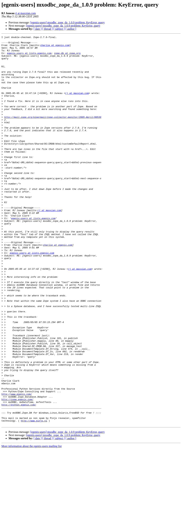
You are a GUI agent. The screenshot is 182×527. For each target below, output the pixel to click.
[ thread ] (47, 28)
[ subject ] (59, 28)
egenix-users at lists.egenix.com (29, 56)
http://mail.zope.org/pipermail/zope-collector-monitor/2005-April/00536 (52, 133)
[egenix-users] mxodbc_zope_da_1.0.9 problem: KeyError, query (67, 22)
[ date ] (38, 28)
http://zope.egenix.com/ (17, 472)
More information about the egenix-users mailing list (31, 523)
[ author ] (71, 28)
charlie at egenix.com (54, 47)
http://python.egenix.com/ (18, 478)
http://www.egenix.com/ (16, 466)
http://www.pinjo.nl (34, 497)
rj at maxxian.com (25, 13)
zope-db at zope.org (67, 56)
